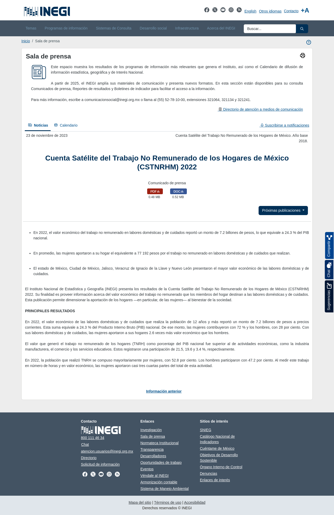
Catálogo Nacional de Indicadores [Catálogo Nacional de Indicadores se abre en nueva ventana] (217, 439)
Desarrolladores (153, 456)
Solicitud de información (100, 464)
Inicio (25, 41)
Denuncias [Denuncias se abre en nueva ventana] (208, 473)
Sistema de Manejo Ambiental (164, 489)
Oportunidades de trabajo (161, 462)
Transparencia (152, 449)
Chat (85, 444)
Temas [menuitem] (31, 28)
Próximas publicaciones (281, 210)
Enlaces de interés (215, 480)
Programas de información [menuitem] (66, 28)
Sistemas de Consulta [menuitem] (113, 28)
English (250, 11)
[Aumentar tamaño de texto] (305, 10)
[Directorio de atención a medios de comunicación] (260, 109)
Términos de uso (167, 502)
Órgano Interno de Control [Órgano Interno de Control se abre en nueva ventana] (221, 467)
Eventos (147, 469)
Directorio (89, 458)
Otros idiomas (270, 11)
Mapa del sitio (140, 502)
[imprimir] (302, 56)
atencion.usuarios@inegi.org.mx (107, 451)
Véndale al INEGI (154, 475)
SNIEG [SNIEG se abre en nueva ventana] (205, 430)
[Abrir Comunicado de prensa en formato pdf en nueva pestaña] (155, 191)
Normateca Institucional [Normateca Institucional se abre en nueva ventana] (159, 443)
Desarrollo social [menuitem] (153, 28)
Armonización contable (158, 482)
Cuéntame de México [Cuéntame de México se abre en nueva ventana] (217, 448)
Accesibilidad (194, 502)
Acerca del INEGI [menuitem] (221, 28)
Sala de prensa (152, 436)
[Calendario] (65, 125)
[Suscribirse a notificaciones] (283, 125)
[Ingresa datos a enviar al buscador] (270, 28)
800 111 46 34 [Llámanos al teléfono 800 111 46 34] (92, 438)
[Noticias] (38, 126)
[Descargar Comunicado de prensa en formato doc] (178, 191)
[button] (302, 28)
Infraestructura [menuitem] (187, 28)
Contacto (291, 11)
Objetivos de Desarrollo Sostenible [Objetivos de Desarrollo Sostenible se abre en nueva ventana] (219, 458)
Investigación (151, 430)
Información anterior (164, 391)
